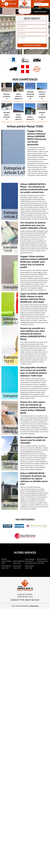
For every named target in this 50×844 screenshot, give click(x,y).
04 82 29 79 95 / (18, 600)
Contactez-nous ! (40, 12)
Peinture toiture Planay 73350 (17, 567)
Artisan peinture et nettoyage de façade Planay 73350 (42, 561)
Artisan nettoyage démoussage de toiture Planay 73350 (30, 561)
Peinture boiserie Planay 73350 (29, 567)
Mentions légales (34, 606)
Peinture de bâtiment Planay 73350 (19, 562)
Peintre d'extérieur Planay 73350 (6, 567)
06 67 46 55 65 (32, 600)
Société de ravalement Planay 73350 (6, 561)
